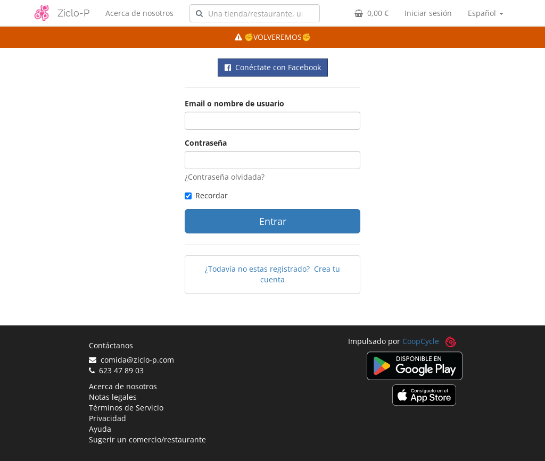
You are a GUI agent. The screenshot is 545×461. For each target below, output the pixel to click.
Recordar (206, 195)
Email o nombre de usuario (234, 103)
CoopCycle (420, 341)
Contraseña (206, 143)
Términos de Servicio (126, 408)
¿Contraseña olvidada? (225, 177)
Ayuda (100, 429)
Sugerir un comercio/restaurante (147, 439)
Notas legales (113, 397)
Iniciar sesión (428, 13)
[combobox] (254, 13)
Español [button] (485, 13)
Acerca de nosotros (139, 13)
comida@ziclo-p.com (131, 360)
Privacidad (107, 418)
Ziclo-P (73, 13)
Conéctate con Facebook (273, 67)
